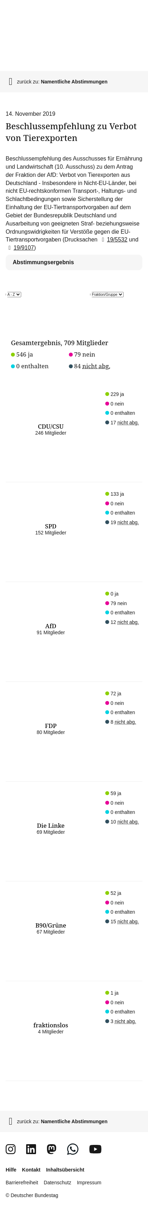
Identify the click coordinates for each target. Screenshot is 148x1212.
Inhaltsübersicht (65, 1170)
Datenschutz (57, 1182)
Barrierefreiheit (22, 1182)
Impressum (89, 1182)
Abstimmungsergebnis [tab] (43, 262)
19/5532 (113, 240)
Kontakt (31, 1170)
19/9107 (20, 248)
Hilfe (11, 1170)
